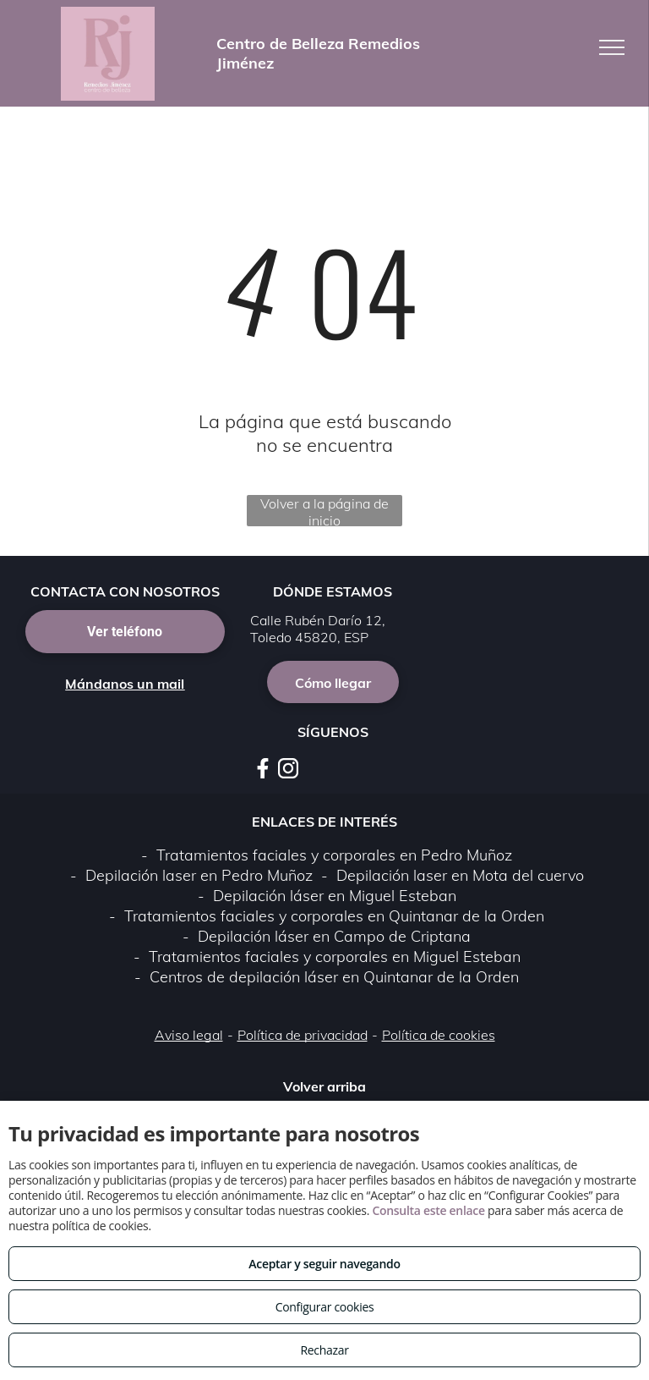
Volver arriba (324, 1086)
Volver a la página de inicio (324, 510)
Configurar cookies (324, 1307)
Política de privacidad (302, 1034)
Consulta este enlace (428, 1210)
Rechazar (324, 1350)
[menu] (612, 47)
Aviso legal (189, 1034)
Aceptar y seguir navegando (324, 1264)
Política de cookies (438, 1034)
